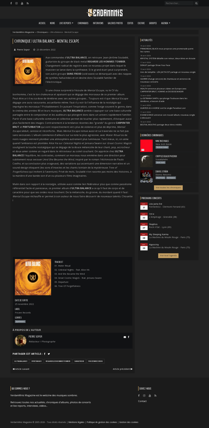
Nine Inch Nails (162, 141)
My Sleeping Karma (159, 234)
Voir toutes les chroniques (168, 187)
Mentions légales (76, 422)
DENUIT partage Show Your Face (155, 65)
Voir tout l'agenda (168, 255)
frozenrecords (95, 361)
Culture (141, 23)
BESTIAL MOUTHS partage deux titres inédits (161, 124)
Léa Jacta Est (155, 203)
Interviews (98, 23)
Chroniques (83, 23)
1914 (151, 214)
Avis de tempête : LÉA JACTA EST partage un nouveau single (168, 72)
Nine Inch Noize (164, 144)
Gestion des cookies (128, 422)
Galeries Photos (115, 23)
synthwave (36, 361)
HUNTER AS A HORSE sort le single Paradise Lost (162, 108)
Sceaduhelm (162, 159)
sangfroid (79, 361)
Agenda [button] (164, 23)
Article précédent (123, 369)
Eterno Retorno (163, 174)
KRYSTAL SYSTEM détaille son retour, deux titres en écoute (168, 58)
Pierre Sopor (23, 49)
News (52, 23)
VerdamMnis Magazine (23, 32)
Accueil (42, 23)
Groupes (153, 23)
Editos (130, 23)
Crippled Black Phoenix (166, 156)
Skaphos (153, 224)
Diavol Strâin (162, 171)
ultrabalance (20, 361)
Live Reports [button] (65, 23)
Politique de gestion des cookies (102, 422)
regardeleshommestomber (58, 361)
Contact (142, 401)
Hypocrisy (154, 244)
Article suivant (21, 369)
